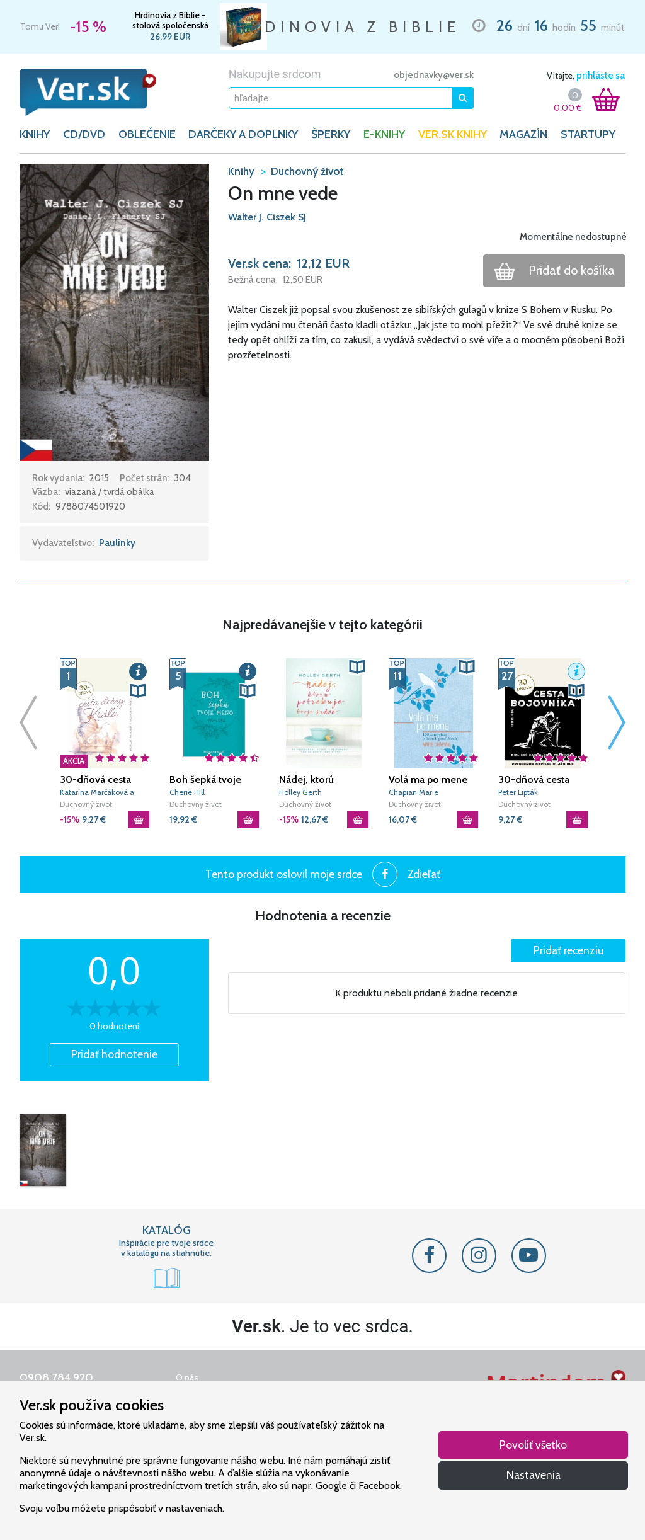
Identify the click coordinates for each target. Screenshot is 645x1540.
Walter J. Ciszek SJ (267, 217)
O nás (187, 1377)
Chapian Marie (413, 792)
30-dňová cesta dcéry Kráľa (95, 779)
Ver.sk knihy (452, 134)
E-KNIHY (384, 134)
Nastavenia (533, 1474)
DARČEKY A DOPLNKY (243, 134)
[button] (114, 311)
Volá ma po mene (428, 779)
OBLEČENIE (147, 134)
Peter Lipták (518, 792)
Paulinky (117, 543)
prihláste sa (600, 75)
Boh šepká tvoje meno (205, 779)
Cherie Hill (187, 792)
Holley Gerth (300, 792)
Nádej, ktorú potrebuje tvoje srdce (313, 779)
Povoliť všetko (533, 1444)
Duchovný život (86, 804)
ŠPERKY (330, 134)
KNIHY (35, 134)
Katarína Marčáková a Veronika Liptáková (97, 792)
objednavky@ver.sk (434, 75)
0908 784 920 (56, 1377)
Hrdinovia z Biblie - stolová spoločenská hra (170, 20)
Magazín (523, 134)
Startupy (588, 134)
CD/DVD (84, 134)
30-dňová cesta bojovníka (533, 779)
